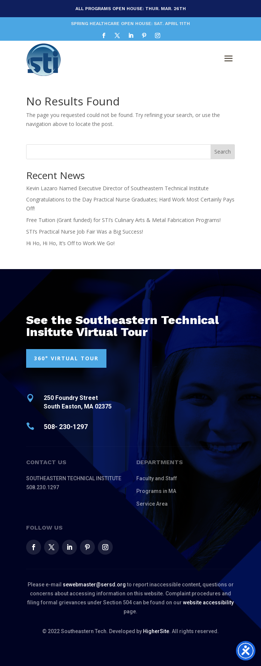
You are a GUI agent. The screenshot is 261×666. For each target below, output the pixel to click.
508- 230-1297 (66, 427)
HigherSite (156, 631)
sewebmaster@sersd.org (94, 585)
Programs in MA (156, 491)
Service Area (152, 504)
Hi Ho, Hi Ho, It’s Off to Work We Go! (70, 243)
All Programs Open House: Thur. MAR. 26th (130, 8)
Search (222, 151)
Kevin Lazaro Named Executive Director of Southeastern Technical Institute (117, 188)
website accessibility (208, 602)
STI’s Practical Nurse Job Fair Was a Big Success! (84, 231)
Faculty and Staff (156, 478)
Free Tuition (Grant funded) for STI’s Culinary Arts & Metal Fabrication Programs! (123, 219)
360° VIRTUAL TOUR (66, 358)
